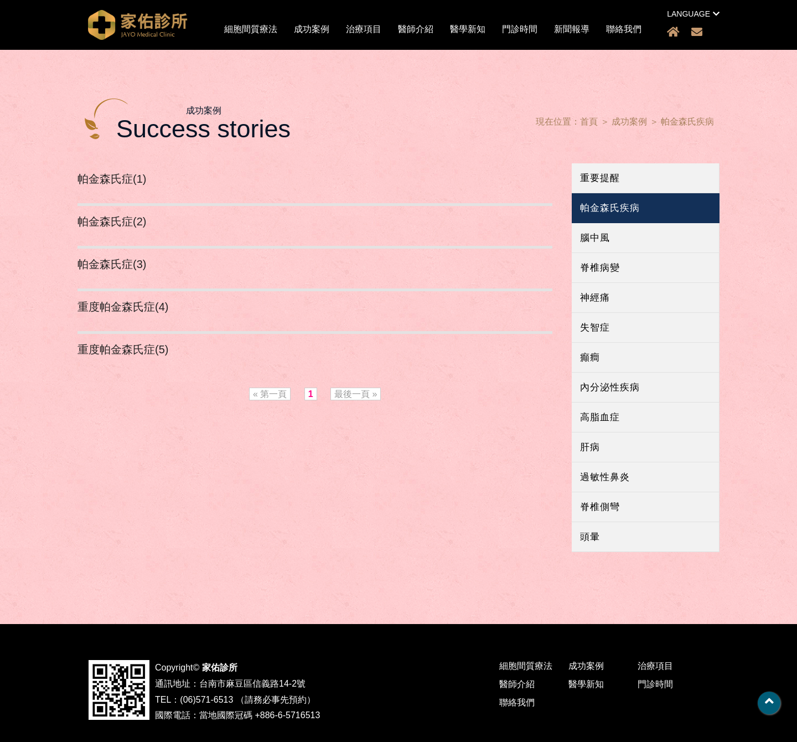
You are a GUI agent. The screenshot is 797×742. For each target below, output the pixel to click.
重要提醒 (600, 178)
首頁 (589, 121)
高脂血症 (600, 417)
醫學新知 (467, 29)
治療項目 (363, 29)
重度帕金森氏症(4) (122, 307)
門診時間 (519, 29)
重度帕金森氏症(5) (122, 349)
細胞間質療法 (250, 29)
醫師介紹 (415, 29)
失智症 (595, 327)
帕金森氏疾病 (687, 121)
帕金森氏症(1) (111, 179)
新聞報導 (571, 29)
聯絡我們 (623, 29)
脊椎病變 (600, 267)
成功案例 (311, 29)
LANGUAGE (693, 13)
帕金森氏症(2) (111, 221)
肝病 (590, 447)
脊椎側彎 (600, 507)
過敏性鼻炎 (605, 477)
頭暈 (590, 537)
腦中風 (595, 238)
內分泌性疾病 (610, 387)
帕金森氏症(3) (111, 264)
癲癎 (590, 357)
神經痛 (595, 297)
